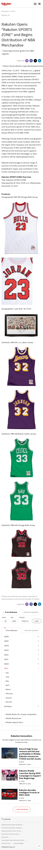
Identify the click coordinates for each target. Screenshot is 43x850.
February (8, 693)
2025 (6, 641)
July (6, 673)
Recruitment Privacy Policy (10, 834)
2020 (6, 664)
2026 (6, 636)
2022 (6, 655)
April (6, 685)
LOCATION (6, 819)
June (6, 677)
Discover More (21, 809)
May (6, 681)
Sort (37, 621)
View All (8, 702)
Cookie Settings (18, 843)
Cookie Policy (6, 843)
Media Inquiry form (14, 722)
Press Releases (10, 612)
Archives (8, 706)
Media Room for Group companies (21, 714)
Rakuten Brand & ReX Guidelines (12, 825)
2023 (6, 650)
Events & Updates (30, 612)
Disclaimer (5, 837)
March (7, 689)
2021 (6, 659)
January (8, 698)
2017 (6, 668)
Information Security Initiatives (12, 828)
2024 (6, 645)
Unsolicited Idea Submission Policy (13, 840)
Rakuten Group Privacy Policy (11, 831)
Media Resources (13, 718)
